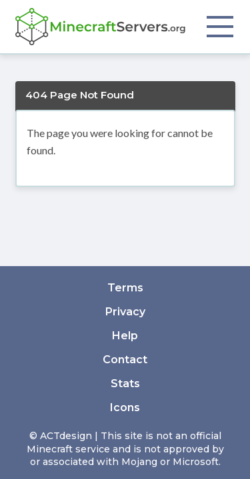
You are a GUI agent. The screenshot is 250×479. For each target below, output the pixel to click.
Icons (125, 407)
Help (125, 335)
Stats (125, 383)
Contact (125, 359)
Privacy (125, 311)
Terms (125, 287)
